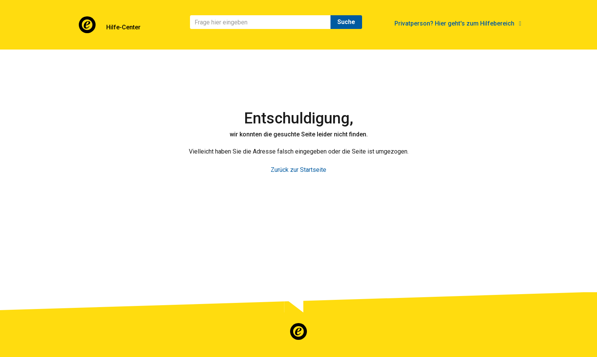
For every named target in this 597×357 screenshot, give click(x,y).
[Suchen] (260, 22)
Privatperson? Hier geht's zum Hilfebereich (457, 23)
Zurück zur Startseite (298, 169)
